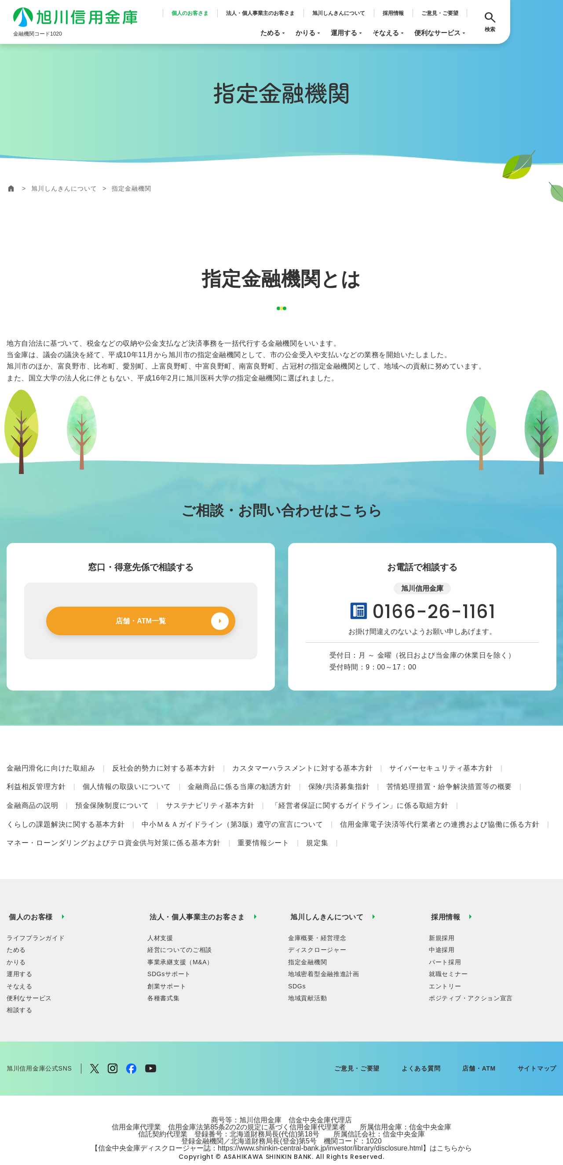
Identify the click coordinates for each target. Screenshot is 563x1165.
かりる (309, 33)
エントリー (445, 966)
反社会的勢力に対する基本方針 (164, 767)
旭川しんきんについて (338, 13)
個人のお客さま (190, 13)
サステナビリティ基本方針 (210, 798)
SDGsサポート (169, 954)
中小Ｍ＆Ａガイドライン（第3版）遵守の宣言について (232, 814)
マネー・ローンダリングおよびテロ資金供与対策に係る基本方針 (114, 830)
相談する (20, 990)
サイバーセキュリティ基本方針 (441, 767)
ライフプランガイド (36, 917)
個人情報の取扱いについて (127, 782)
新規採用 (442, 917)
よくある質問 (421, 1048)
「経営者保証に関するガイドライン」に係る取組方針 (360, 798)
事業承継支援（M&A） (180, 941)
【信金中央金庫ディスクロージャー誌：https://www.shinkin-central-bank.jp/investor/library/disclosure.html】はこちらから (281, 1128)
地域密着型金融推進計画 (323, 954)
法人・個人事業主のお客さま (260, 13)
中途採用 (442, 929)
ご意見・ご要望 (439, 13)
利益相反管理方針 (36, 782)
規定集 (317, 830)
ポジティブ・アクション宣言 (471, 977)
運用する (347, 33)
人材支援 (160, 917)
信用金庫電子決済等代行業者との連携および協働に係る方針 (440, 814)
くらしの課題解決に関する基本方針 (66, 814)
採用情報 (393, 13)
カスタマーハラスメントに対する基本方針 (302, 767)
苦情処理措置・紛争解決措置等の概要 (449, 782)
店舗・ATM (479, 1048)
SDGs (297, 966)
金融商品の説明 (32, 798)
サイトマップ (537, 1048)
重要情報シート (263, 830)
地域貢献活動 (307, 977)
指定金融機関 (307, 941)
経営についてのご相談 (179, 929)
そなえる (389, 33)
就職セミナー (448, 954)
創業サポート (166, 966)
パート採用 (445, 941)
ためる (273, 33)
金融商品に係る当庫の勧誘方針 (239, 782)
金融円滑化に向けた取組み (51, 767)
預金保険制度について (112, 798)
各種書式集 (163, 977)
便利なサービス (440, 33)
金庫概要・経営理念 (317, 917)
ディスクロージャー (317, 929)
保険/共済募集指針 (339, 782)
